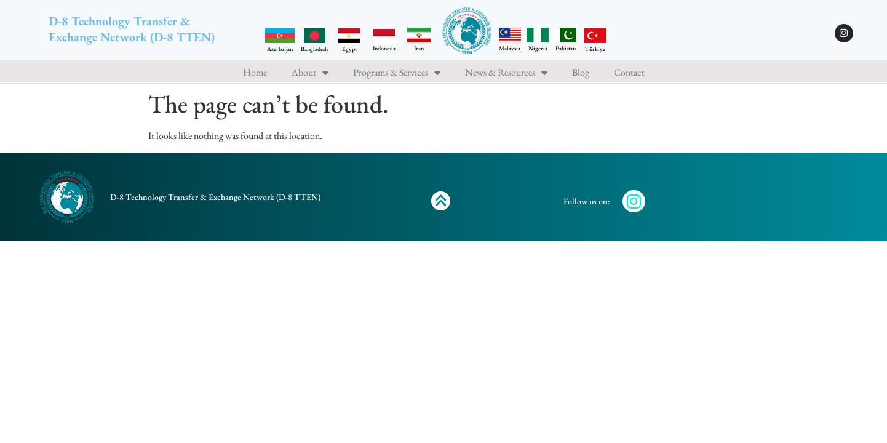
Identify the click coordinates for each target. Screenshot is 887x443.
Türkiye (595, 49)
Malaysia (509, 48)
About (310, 72)
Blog (580, 72)
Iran (419, 48)
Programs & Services (396, 72)
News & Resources (506, 72)
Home (255, 72)
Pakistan (565, 48)
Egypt (349, 49)
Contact (629, 72)
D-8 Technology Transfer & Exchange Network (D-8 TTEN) (132, 29)
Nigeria (537, 48)
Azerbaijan (280, 49)
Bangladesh (314, 49)
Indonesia (384, 48)
